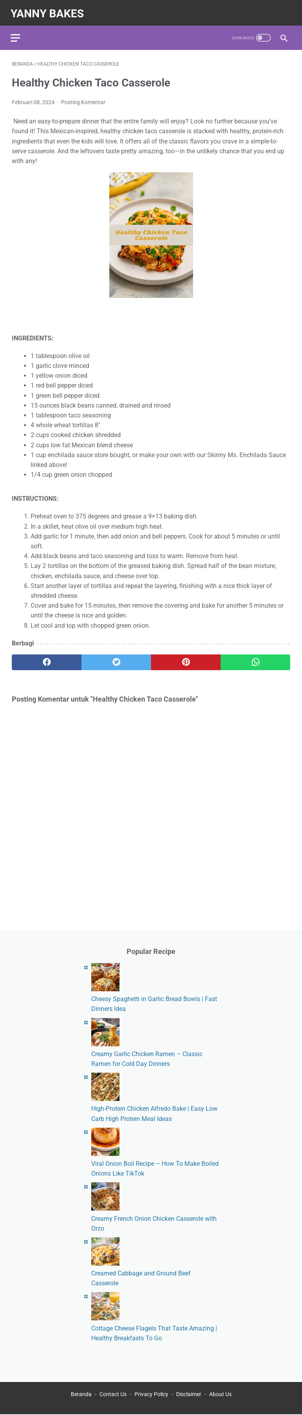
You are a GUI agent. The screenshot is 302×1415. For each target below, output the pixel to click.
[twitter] (116, 659)
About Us (220, 1394)
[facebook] (46, 659)
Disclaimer (188, 1394)
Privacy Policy (151, 1394)
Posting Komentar (83, 99)
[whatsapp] (255, 659)
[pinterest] (186, 659)
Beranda (81, 1394)
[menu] (16, 33)
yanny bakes (48, 10)
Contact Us (113, 1394)
